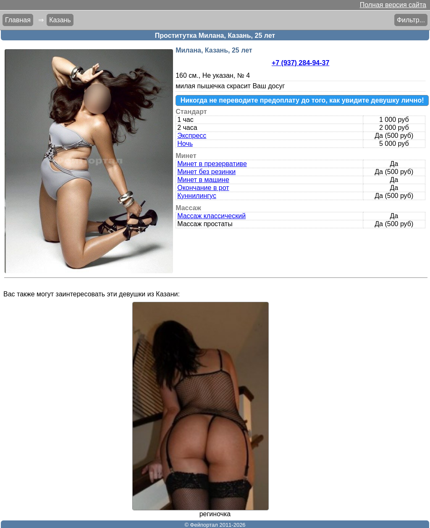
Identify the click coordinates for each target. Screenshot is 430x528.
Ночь (185, 143)
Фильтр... (411, 20)
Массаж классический (211, 215)
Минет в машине (203, 179)
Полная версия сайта (393, 4)
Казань (60, 20)
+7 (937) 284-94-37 (300, 62)
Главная (18, 20)
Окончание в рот (203, 187)
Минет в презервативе (212, 163)
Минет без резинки (206, 171)
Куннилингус (196, 195)
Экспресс (191, 135)
